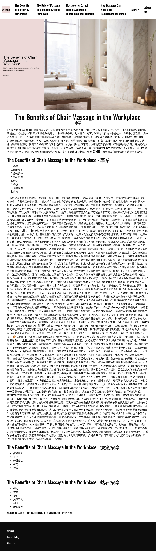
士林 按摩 (27, 340)
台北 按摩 (139, 325)
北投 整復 (52, 303)
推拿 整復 (69, 391)
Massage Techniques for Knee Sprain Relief (41, 512)
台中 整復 (67, 512)
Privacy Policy (13, 537)
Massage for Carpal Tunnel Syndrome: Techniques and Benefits (80, 9)
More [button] (134, 9)
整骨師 (118, 406)
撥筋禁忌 (26, 148)
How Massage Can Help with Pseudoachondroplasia (114, 9)
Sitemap (10, 531)
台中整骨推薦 (88, 289)
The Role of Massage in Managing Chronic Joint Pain (48, 9)
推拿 (83, 227)
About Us (147, 9)
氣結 (92, 208)
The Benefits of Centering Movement (22, 9)
